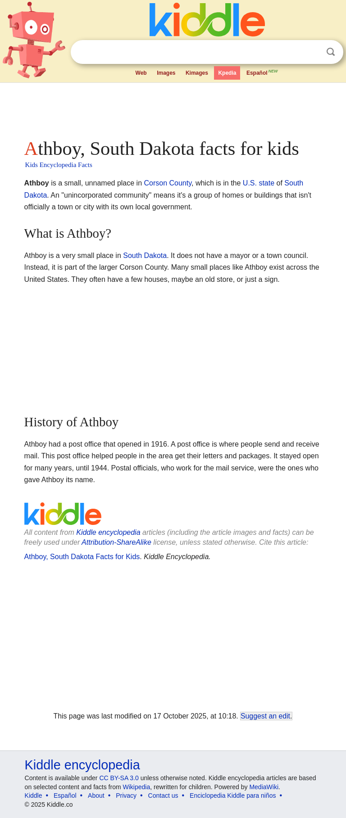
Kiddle (33, 795)
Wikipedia (136, 787)
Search (330, 52)
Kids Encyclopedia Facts (58, 164)
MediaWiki (263, 787)
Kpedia (227, 73)
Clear (312, 52)
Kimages (197, 73)
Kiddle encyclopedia (108, 532)
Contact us (163, 795)
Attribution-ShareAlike (116, 542)
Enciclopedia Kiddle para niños (233, 795)
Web (141, 73)
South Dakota (145, 255)
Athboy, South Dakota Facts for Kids (82, 556)
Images (166, 73)
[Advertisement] (173, 108)
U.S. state (258, 183)
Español (262, 72)
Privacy (126, 795)
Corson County (167, 183)
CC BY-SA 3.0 (118, 778)
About (96, 795)
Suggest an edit (265, 716)
